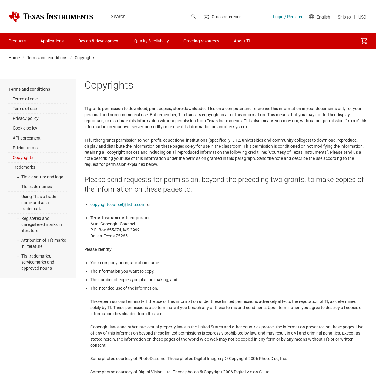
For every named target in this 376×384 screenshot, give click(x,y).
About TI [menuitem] (242, 41)
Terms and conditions (47, 57)
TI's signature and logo (42, 176)
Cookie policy (25, 128)
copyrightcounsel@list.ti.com (117, 204)
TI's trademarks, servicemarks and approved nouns (37, 262)
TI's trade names (36, 186)
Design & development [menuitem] (99, 41)
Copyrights (23, 157)
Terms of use (25, 108)
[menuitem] (364, 41)
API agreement (27, 138)
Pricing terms (25, 147)
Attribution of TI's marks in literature (43, 243)
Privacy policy (26, 118)
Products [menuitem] (17, 41)
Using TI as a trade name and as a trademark (38, 202)
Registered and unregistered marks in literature (41, 224)
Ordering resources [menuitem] (201, 41)
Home (14, 57)
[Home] (50, 16)
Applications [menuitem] (52, 41)
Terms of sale (25, 98)
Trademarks (24, 167)
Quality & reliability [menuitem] (151, 41)
